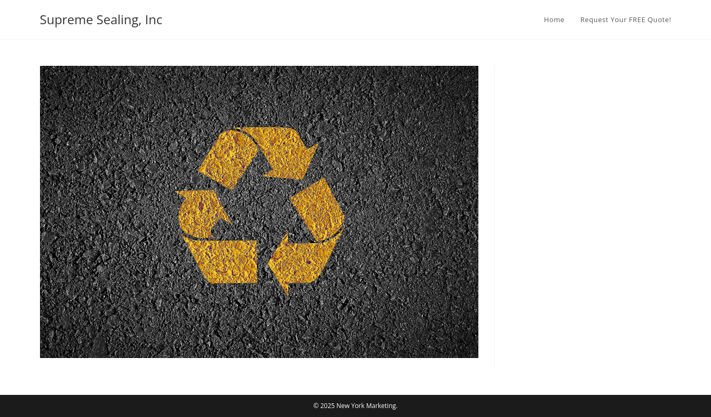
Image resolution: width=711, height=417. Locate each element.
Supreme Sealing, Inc (101, 19)
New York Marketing (366, 405)
